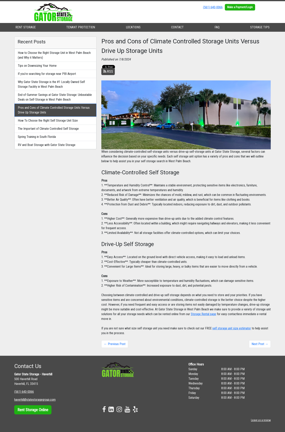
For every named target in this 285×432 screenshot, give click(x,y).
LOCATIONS (133, 27)
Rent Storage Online (32, 409)
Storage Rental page (203, 314)
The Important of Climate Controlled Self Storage (48, 129)
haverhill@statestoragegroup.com (35, 399)
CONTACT (177, 27)
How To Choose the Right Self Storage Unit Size (48, 120)
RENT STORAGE (25, 27)
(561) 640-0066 (213, 7)
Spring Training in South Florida (37, 137)
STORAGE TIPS (260, 27)
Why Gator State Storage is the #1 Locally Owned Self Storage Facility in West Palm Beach (51, 84)
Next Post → (260, 344)
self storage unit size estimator (231, 328)
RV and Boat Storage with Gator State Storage (46, 145)
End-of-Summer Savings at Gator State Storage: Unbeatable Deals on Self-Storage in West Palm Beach (55, 97)
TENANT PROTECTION (80, 27)
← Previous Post (114, 344)
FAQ (217, 27)
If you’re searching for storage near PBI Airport (47, 74)
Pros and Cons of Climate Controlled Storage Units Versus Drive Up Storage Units (54, 110)
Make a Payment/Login (240, 7)
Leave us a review (261, 420)
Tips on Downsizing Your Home (37, 66)
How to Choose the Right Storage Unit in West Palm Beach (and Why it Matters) (54, 55)
